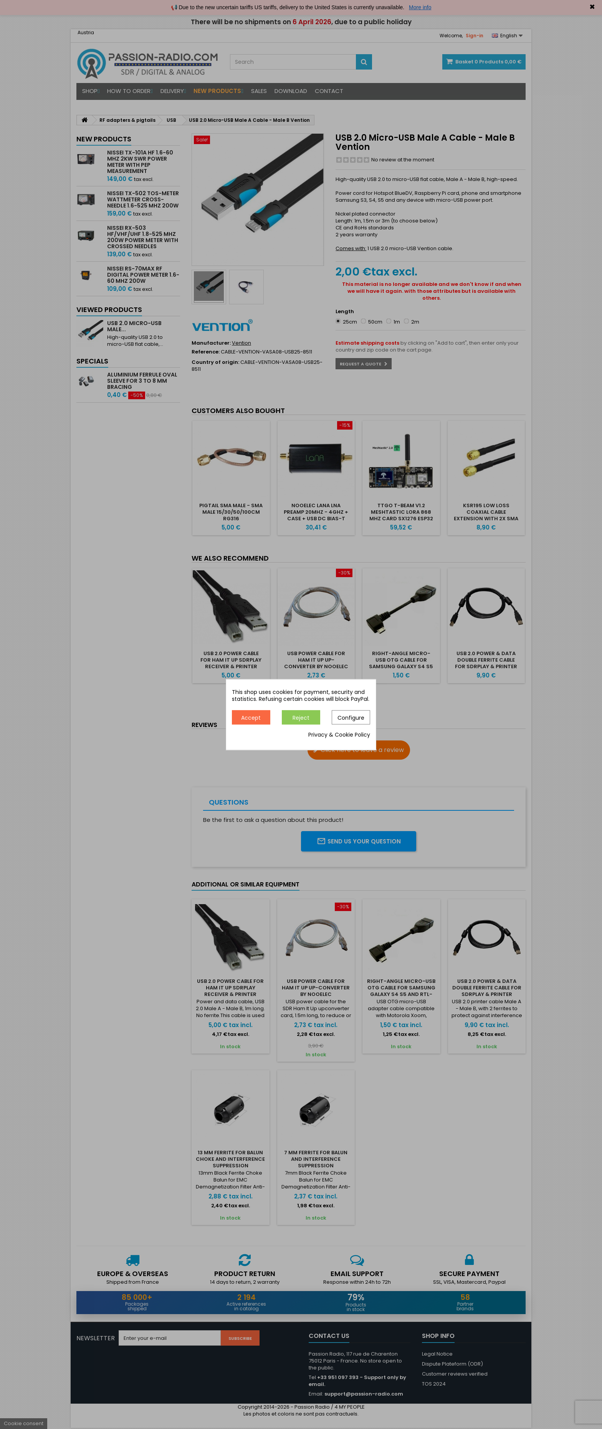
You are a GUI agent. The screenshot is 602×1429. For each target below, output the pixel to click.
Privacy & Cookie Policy (339, 734)
